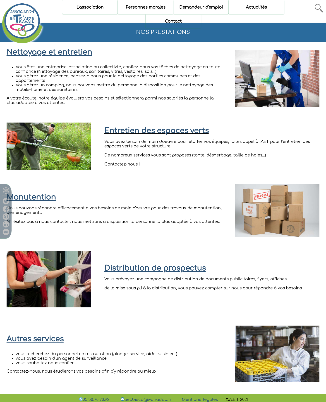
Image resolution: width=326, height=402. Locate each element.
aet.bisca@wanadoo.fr (148, 399)
